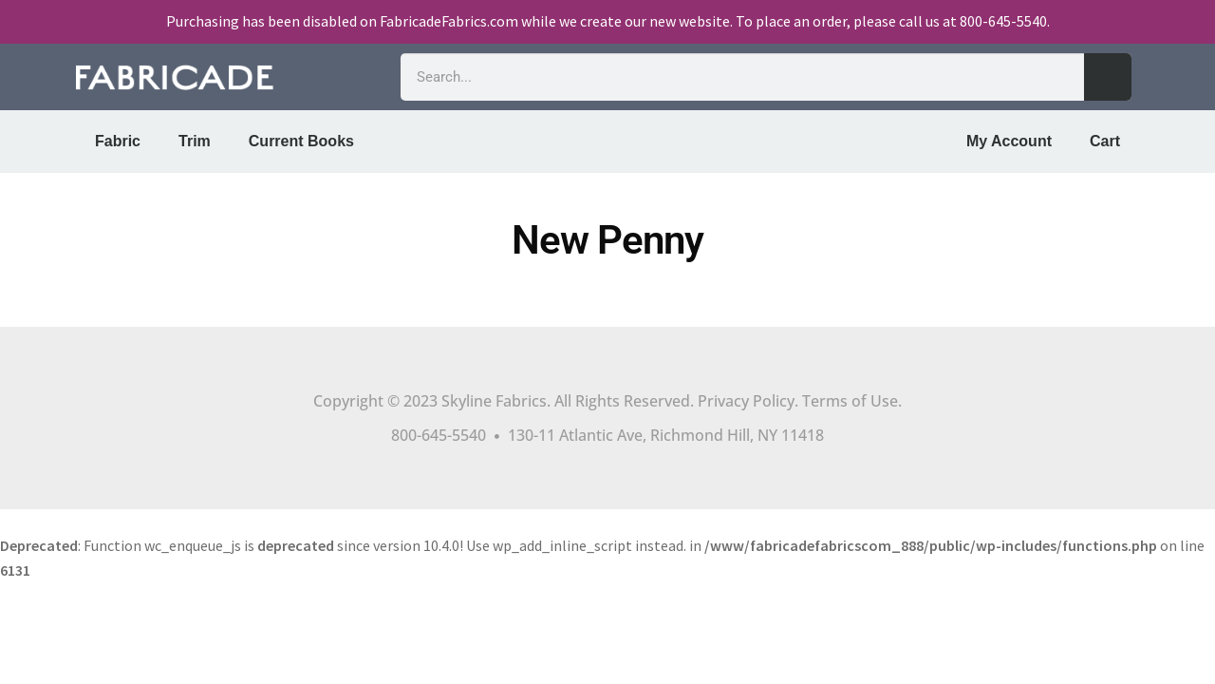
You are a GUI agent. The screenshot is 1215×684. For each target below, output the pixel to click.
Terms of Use (850, 400)
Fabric (117, 141)
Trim (194, 141)
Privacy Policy (746, 400)
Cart (1105, 141)
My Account (1009, 141)
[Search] (1107, 77)
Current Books (301, 141)
